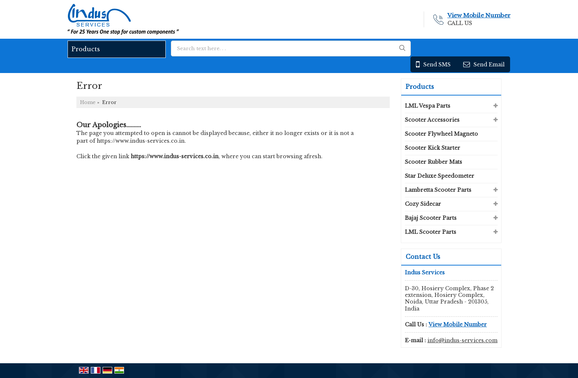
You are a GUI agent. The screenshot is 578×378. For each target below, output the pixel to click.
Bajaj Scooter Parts (431, 218)
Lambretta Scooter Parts (438, 190)
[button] (478, 15)
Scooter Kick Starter (432, 148)
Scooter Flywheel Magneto (441, 134)
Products (86, 49)
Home (88, 102)
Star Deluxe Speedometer (439, 176)
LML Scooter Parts (430, 232)
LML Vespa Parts (427, 106)
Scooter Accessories (432, 120)
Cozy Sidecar (423, 204)
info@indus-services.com (462, 340)
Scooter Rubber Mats (433, 162)
